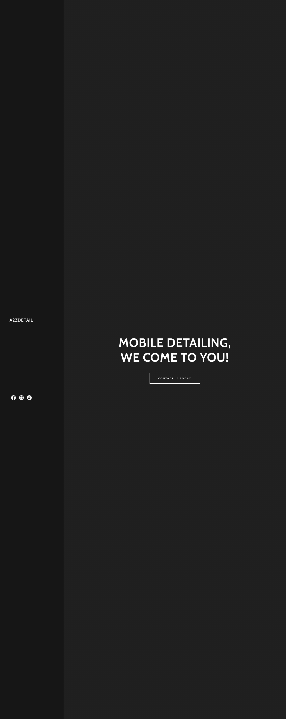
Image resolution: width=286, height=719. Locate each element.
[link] (21, 320)
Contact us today (174, 378)
